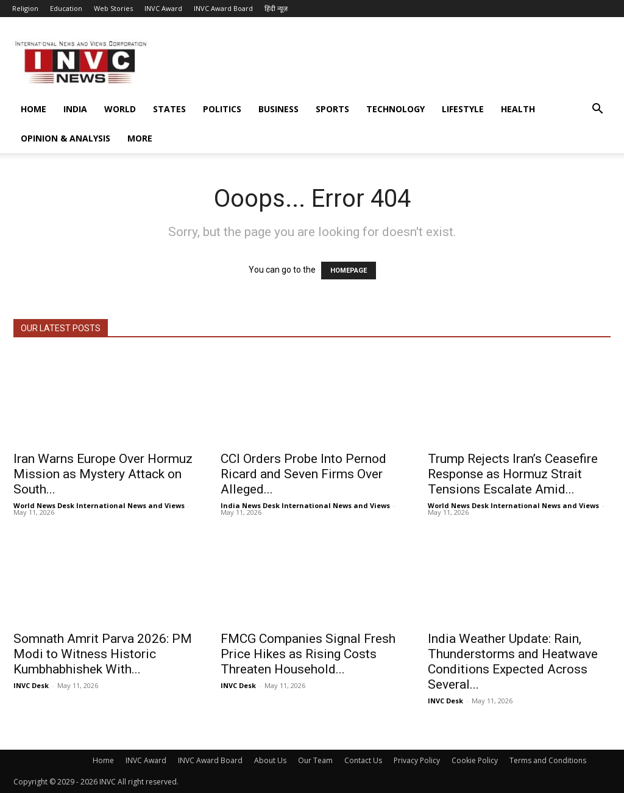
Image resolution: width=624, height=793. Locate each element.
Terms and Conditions (547, 760)
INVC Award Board (223, 8)
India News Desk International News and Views (305, 505)
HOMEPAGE (348, 270)
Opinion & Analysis (65, 138)
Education (66, 8)
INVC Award (163, 8)
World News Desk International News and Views (99, 505)
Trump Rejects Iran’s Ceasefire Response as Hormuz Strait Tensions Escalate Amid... (513, 474)
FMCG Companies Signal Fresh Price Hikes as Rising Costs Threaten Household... (308, 653)
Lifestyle (463, 109)
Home (33, 109)
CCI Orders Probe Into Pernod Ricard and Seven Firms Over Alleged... (303, 474)
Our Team (315, 760)
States (169, 109)
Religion (25, 8)
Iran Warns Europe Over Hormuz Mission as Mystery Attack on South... (103, 474)
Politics (222, 109)
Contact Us (363, 760)
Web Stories (113, 8)
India (75, 109)
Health (518, 109)
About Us (270, 760)
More (139, 138)
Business (278, 109)
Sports (332, 109)
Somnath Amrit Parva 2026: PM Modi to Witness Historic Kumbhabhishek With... (102, 653)
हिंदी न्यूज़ (276, 8)
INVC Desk (31, 685)
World (120, 109)
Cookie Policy (475, 760)
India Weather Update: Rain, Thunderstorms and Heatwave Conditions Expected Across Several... (513, 661)
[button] (597, 110)
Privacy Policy (417, 760)
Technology (395, 109)
